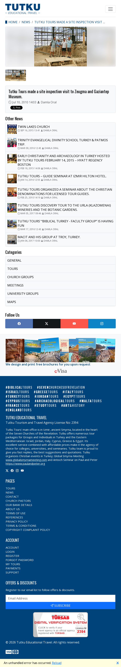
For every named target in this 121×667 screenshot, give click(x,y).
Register (12, 556)
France (19, 405)
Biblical (20, 387)
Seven (62, 387)
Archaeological (56, 401)
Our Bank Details (19, 505)
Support (12, 572)
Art (74, 405)
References (14, 517)
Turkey (19, 396)
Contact (12, 496)
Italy (74, 392)
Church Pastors (18, 501)
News (26, 22)
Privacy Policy (17, 521)
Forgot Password (20, 560)
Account (12, 547)
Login (10, 551)
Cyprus (19, 401)
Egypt (75, 396)
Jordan (48, 396)
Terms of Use (16, 513)
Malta (92, 401)
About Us (13, 509)
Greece (47, 392)
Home (12, 22)
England (20, 410)
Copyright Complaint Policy (28, 530)
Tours (10, 488)
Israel (18, 392)
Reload (56, 663)
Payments (13, 568)
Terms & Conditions (21, 525)
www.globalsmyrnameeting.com (26, 460)
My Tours (13, 564)
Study (46, 405)
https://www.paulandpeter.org (25, 463)
